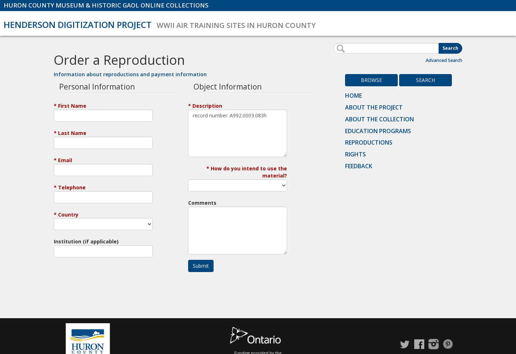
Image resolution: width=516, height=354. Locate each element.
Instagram (433, 344)
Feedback (358, 166)
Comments (202, 202)
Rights (355, 154)
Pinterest (448, 344)
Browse (371, 80)
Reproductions (368, 142)
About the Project (374, 107)
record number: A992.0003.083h (237, 133)
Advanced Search (444, 60)
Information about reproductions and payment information (130, 74)
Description (207, 105)
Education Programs (378, 131)
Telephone (72, 187)
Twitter (405, 344)
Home (353, 96)
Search (450, 48)
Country (68, 214)
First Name (72, 105)
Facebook (419, 344)
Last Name (72, 133)
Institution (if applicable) (86, 241)
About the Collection (379, 119)
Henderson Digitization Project (78, 24)
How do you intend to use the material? (249, 172)
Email (65, 160)
